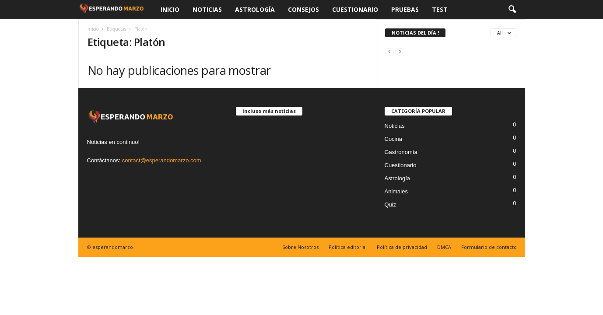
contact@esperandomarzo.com (161, 160)
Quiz (390, 204)
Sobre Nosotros (300, 247)
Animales (396, 191)
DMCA (444, 247)
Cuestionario (355, 9)
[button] (512, 9)
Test (440, 9)
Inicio (170, 9)
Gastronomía (401, 152)
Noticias (207, 9)
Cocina (393, 139)
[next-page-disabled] (400, 51)
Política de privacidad (402, 247)
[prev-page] (389, 51)
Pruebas (405, 9)
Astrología (255, 9)
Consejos (303, 9)
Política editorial (348, 247)
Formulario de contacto (489, 247)
